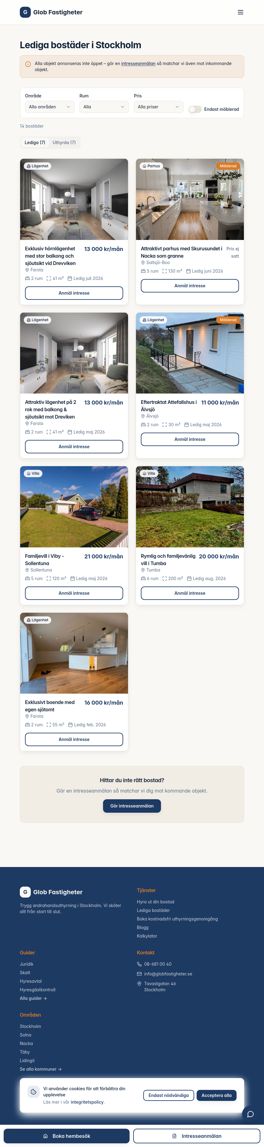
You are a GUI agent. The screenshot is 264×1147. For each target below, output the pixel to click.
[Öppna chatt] (250, 1114)
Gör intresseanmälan (132, 805)
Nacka (26, 1043)
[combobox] (50, 107)
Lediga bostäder (153, 910)
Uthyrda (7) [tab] (64, 142)
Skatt (25, 972)
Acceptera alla (217, 1095)
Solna (25, 1034)
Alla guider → (33, 998)
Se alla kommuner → (41, 1069)
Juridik (27, 964)
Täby (25, 1051)
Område (33, 95)
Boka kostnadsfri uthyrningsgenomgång (177, 918)
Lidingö (27, 1060)
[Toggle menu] (240, 12)
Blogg (142, 927)
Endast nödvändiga (169, 1095)
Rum (84, 95)
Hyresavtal (31, 981)
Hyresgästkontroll (37, 989)
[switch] (195, 109)
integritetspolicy (87, 1102)
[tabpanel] (132, 454)
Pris (138, 95)
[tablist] (50, 142)
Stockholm (30, 1026)
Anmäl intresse (74, 293)
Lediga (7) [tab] (35, 142)
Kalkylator (147, 935)
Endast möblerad (221, 109)
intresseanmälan (138, 63)
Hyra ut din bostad (155, 901)
